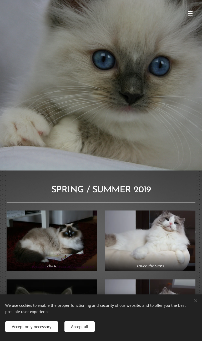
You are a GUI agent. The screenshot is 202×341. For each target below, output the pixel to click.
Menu (190, 13)
